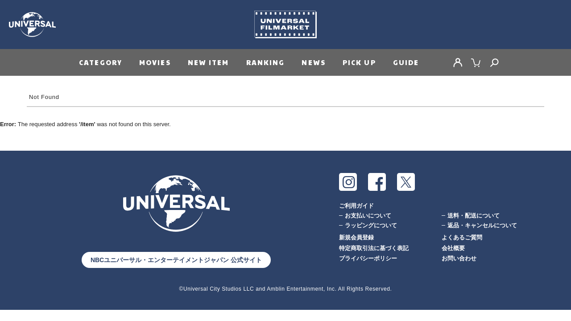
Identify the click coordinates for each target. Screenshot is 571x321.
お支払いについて (368, 215)
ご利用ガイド (356, 205)
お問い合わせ (459, 258)
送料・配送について (473, 215)
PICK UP (359, 62)
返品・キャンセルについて (482, 225)
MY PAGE (457, 62)
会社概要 (453, 248)
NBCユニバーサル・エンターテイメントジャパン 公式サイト (176, 259)
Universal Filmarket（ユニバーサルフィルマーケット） (285, 24)
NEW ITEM (208, 62)
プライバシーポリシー (368, 258)
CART (476, 62)
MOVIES (155, 62)
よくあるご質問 (462, 237)
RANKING (265, 62)
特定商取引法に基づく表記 (374, 248)
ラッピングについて (371, 225)
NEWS (313, 62)
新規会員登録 (356, 237)
